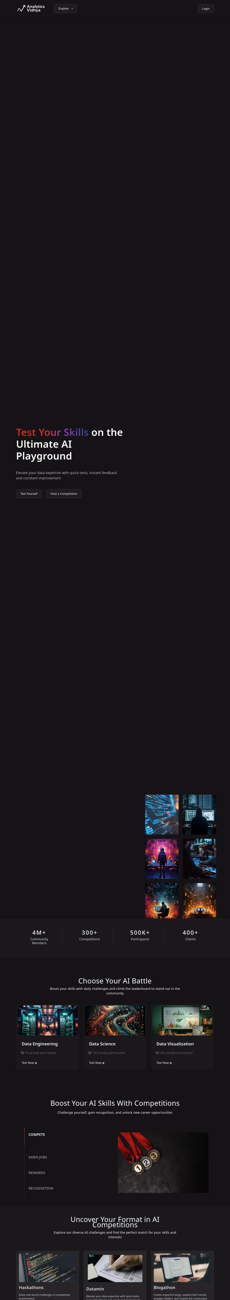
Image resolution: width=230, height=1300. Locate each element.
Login (206, 9)
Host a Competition (64, 494)
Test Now (30, 1063)
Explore (66, 8)
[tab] (69, 1139)
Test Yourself (29, 494)
